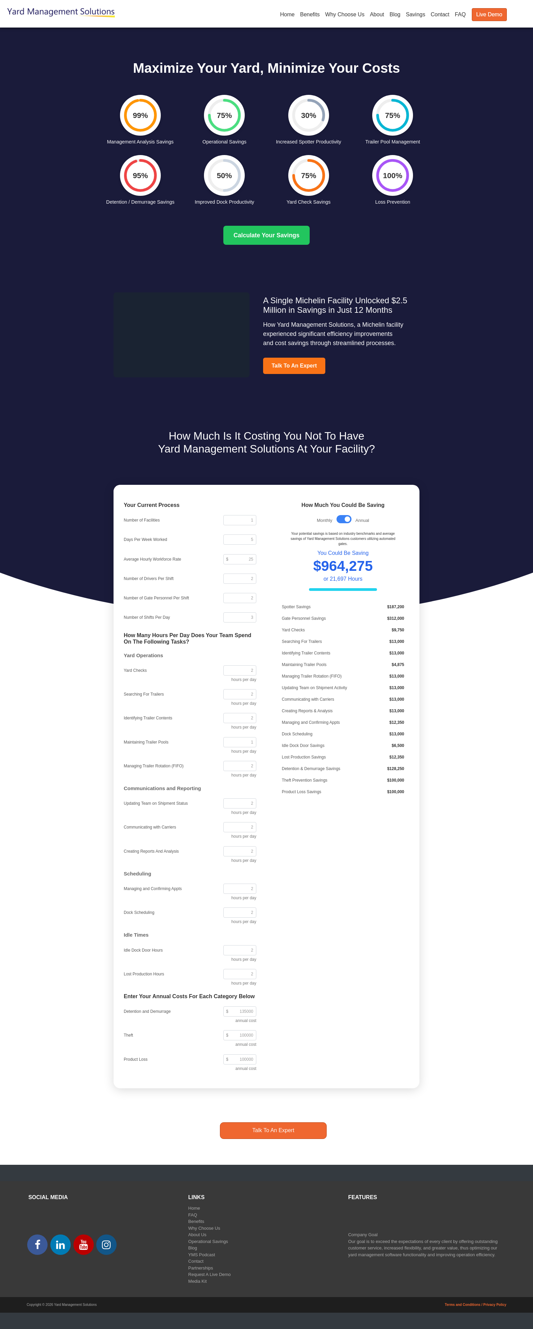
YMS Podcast (201, 1254)
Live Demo (489, 14)
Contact (440, 14)
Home (287, 14)
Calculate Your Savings (266, 235)
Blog (395, 14)
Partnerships (200, 1268)
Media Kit (197, 1281)
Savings (415, 14)
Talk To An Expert (294, 366)
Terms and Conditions (463, 1305)
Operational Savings (208, 1241)
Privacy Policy (494, 1305)
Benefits (310, 14)
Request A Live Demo (209, 1274)
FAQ (460, 14)
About (377, 14)
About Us (197, 1234)
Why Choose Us (345, 14)
